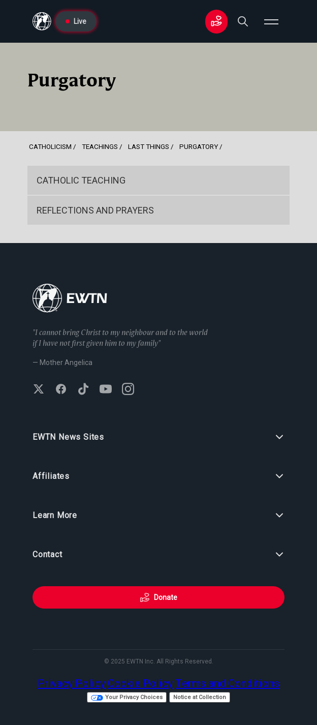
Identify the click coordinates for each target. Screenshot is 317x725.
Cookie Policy (140, 683)
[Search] (243, 21)
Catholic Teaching (81, 180)
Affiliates (158, 476)
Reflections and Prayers (95, 210)
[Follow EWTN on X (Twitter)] (39, 390)
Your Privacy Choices (127, 697)
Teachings (100, 146)
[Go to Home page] (42, 21)
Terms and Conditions (227, 683)
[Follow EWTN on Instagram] (128, 390)
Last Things (148, 146)
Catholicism (50, 146)
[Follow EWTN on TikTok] (83, 390)
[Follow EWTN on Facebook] (61, 390)
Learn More (158, 515)
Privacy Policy (71, 683)
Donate (158, 597)
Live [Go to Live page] (76, 21)
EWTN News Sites (158, 437)
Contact (158, 555)
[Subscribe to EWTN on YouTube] (106, 390)
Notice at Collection (199, 697)
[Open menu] (271, 21)
